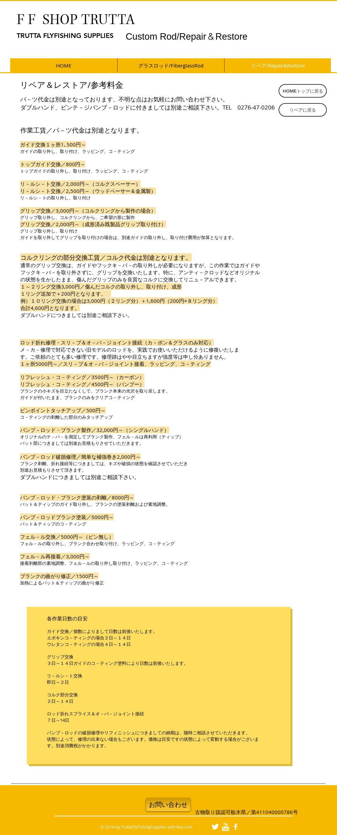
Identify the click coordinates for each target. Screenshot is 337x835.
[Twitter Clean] (215, 826)
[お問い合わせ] (168, 804)
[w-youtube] (225, 826)
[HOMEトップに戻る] (303, 91)
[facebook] (235, 826)
